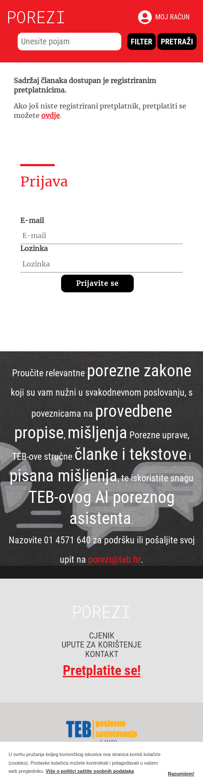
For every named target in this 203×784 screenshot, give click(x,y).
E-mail (32, 220)
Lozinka (34, 248)
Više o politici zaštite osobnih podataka (90, 771)
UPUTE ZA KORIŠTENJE (101, 644)
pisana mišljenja (63, 476)
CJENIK (101, 635)
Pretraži (177, 41)
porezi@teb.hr (114, 559)
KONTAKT (101, 654)
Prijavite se (97, 283)
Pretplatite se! (102, 671)
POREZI (36, 17)
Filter (141, 41)
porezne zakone (139, 371)
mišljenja (97, 433)
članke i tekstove (130, 454)
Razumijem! (181, 773)
